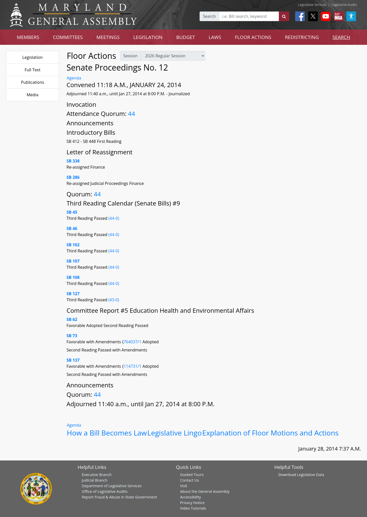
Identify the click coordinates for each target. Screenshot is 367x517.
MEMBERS (28, 37)
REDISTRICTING (302, 37)
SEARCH (341, 37)
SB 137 (73, 360)
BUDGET (185, 37)
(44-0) (113, 218)
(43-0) (113, 300)
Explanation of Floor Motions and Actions (270, 433)
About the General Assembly (204, 491)
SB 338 (73, 161)
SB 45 (72, 212)
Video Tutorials (193, 508)
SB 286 (73, 177)
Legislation (32, 57)
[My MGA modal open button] (337, 16)
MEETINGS (108, 37)
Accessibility (190, 496)
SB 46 (72, 228)
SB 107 (73, 261)
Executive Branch (97, 474)
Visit (183, 485)
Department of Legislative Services (112, 485)
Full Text (32, 70)
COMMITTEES (68, 37)
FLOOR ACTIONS (253, 37)
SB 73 (72, 335)
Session (130, 56)
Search (209, 16)
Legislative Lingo (174, 433)
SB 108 (73, 277)
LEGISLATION (148, 37)
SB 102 (73, 245)
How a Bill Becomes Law (107, 433)
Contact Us (189, 480)
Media (32, 95)
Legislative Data (310, 474)
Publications (32, 82)
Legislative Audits (344, 4)
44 (131, 113)
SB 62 (72, 319)
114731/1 (133, 366)
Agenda (74, 78)
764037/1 (133, 342)
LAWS (215, 37)
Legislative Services (312, 4)
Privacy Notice (192, 502)
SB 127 (73, 293)
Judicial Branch (95, 480)
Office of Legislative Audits (104, 491)
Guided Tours (191, 474)
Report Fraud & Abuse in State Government (119, 496)
